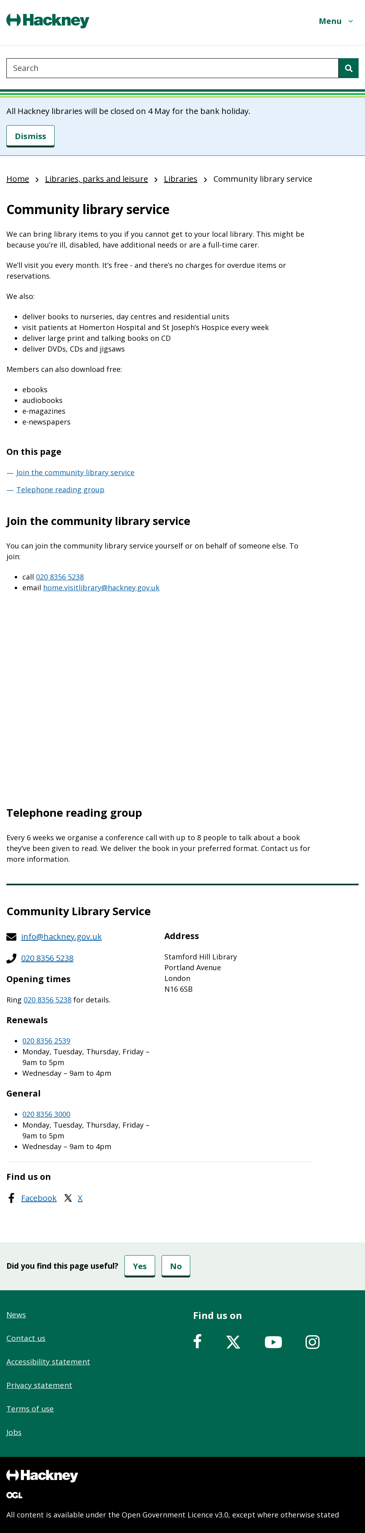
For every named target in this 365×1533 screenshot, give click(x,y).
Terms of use (30, 1408)
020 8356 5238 (60, 577)
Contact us (25, 1338)
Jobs (14, 1432)
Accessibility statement (48, 1361)
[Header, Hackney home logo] (47, 21)
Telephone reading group (60, 489)
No (176, 1266)
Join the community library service (75, 472)
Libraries (180, 178)
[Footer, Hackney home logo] (42, 1476)
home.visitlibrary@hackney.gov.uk (101, 587)
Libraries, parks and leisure (96, 178)
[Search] (349, 68)
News (16, 1314)
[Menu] (337, 21)
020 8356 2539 (46, 1041)
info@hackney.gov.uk (61, 936)
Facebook (39, 1198)
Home (17, 178)
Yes (140, 1266)
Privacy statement (39, 1385)
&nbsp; (159, 695)
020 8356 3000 (46, 1114)
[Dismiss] (30, 136)
